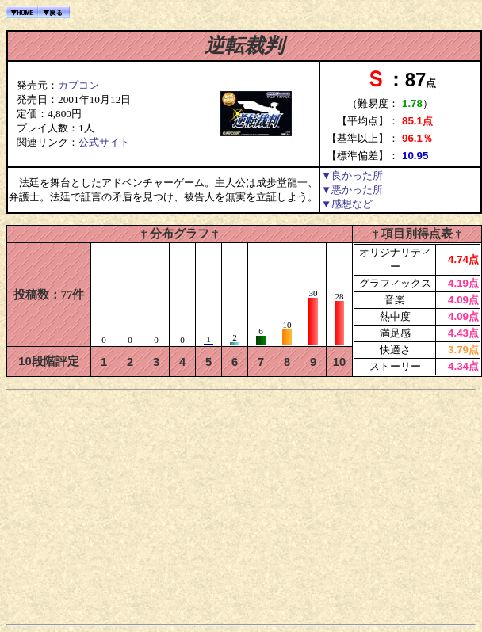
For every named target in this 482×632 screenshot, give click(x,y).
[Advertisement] (241, 507)
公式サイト (104, 142)
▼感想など (347, 204)
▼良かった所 (352, 175)
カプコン (78, 85)
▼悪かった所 (352, 190)
